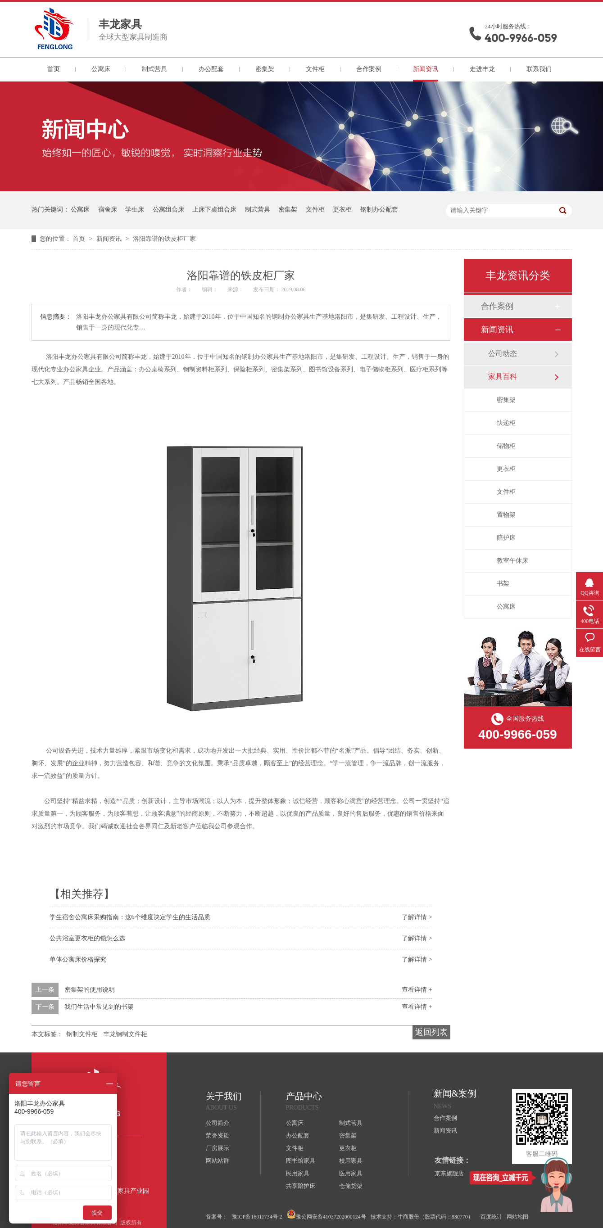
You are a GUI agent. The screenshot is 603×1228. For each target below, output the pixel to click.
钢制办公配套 (379, 209)
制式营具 (154, 69)
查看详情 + (417, 989)
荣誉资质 (217, 1135)
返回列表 (431, 1032)
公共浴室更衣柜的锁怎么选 (87, 938)
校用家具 (351, 1160)
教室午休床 (512, 560)
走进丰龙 (482, 69)
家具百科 (502, 376)
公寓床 (100, 69)
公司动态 (502, 353)
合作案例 (368, 69)
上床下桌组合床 (214, 209)
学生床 (134, 209)
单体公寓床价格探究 (78, 959)
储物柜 (506, 445)
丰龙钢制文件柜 (125, 1034)
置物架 (506, 514)
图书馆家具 (300, 1160)
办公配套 (211, 69)
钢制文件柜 (82, 1034)
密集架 (264, 69)
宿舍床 (107, 209)
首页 (53, 69)
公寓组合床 (168, 209)
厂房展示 (217, 1148)
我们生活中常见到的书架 (99, 1006)
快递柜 (506, 423)
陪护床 (506, 537)
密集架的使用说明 (89, 989)
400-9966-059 (521, 38)
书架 (503, 583)
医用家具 (351, 1173)
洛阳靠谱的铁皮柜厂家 (164, 238)
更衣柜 (342, 209)
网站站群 (217, 1160)
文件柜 (315, 69)
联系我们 (539, 69)
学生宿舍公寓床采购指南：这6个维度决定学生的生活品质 (130, 917)
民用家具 (297, 1173)
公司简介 (217, 1123)
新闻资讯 (425, 69)
